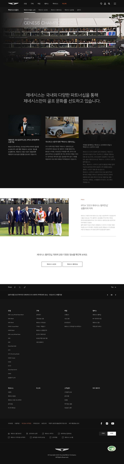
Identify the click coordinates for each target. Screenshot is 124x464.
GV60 (9, 373)
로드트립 (10, 404)
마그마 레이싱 (11, 408)
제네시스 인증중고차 (41, 330)
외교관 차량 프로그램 (41, 338)
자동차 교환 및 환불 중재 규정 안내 (58, 423)
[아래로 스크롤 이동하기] (62, 67)
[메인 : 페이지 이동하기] (13, 3)
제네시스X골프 (12, 396)
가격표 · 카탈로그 (40, 326)
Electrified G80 (12, 346)
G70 (9, 350)
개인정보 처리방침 (26, 423)
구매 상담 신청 (40, 318)
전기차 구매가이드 (41, 334)
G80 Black (11, 322)
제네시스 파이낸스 (41, 322)
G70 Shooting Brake (13, 354)
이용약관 (17, 423)
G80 (9, 342)
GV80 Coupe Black (13, 326)
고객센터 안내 (68, 392)
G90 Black (11, 318)
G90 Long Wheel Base (14, 334)
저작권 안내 (36, 423)
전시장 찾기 (67, 322)
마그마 (64, 4)
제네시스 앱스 (96, 322)
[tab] (25, 3)
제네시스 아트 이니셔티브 (14, 400)
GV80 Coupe (11, 358)
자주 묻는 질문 (68, 404)
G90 (9, 338)
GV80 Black (11, 330)
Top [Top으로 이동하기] (112, 287)
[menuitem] (29, 10)
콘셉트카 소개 (11, 378)
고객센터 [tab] (101, 4)
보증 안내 (44, 423)
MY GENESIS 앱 (97, 318)
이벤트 (66, 400)
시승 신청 (66, 318)
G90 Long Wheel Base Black (16, 315)
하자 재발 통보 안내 (74, 423)
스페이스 (66, 315)
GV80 (9, 362)
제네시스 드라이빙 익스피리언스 (72, 326)
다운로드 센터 (68, 408)
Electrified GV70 (12, 370)
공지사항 (66, 396)
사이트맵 (10, 423)
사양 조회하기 (40, 342)
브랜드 (10, 392)
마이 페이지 (105, 4)
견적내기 (38, 315)
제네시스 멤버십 (97, 315)
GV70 (9, 366)
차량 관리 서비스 (97, 326)
